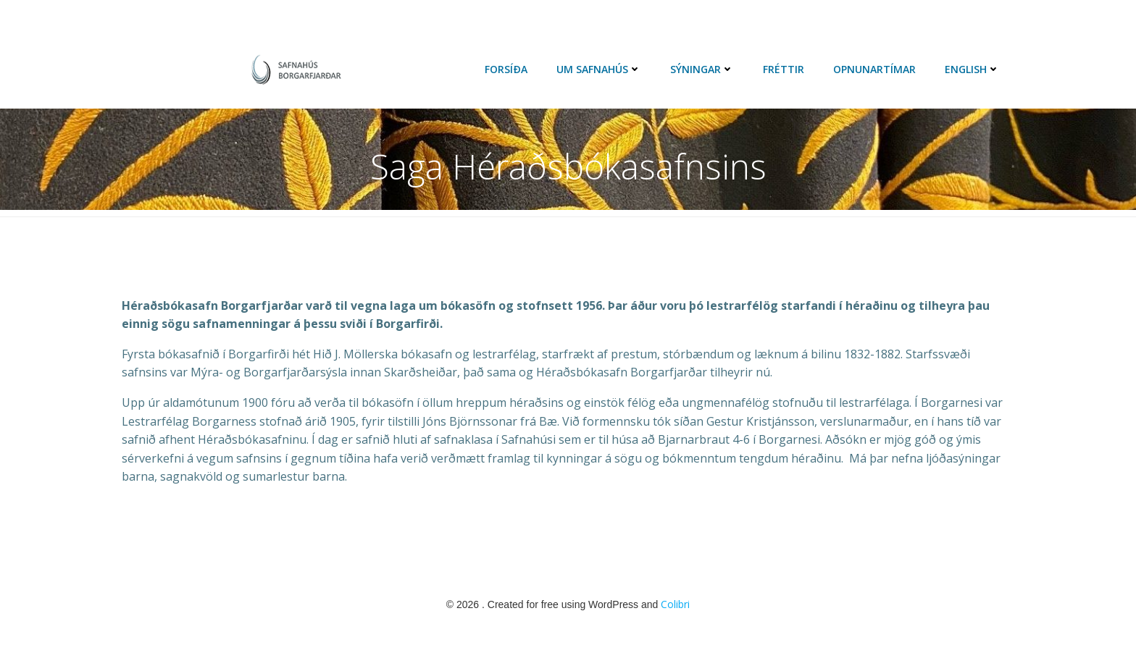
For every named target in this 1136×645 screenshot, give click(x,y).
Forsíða (506, 69)
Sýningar (702, 69)
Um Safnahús (598, 69)
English (972, 69)
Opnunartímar (874, 69)
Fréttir (783, 69)
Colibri (675, 604)
